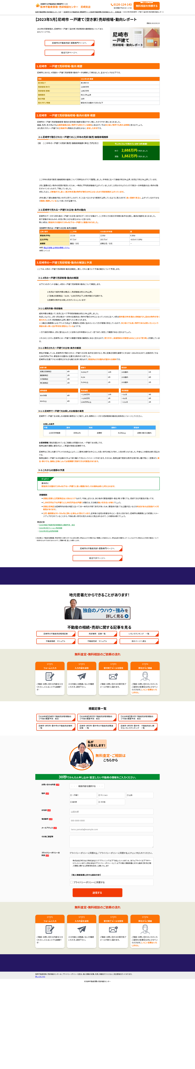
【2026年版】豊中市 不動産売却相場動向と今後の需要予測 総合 (137, 787)
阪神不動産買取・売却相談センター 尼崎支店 (65, 6)
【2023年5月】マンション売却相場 (50, 583)
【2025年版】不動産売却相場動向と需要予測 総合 (57, 580)
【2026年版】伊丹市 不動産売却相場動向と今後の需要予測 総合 (96, 787)
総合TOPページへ (97, 108)
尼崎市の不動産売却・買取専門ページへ (97, 98)
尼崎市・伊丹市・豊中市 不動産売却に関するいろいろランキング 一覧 (137, 797)
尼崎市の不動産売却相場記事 (56, 704)
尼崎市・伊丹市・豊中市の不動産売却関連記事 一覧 (96, 797)
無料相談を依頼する (147, 5)
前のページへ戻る (139, 711)
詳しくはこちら (40, 1061)
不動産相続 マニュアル (55, 711)
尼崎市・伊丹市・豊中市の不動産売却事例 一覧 (56, 797)
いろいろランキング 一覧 (139, 704)
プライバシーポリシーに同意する (89, 952)
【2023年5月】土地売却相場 (48, 586)
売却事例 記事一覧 (97, 704)
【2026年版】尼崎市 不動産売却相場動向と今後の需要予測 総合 (55, 787)
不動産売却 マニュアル (97, 711)
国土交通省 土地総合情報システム (57, 303)
